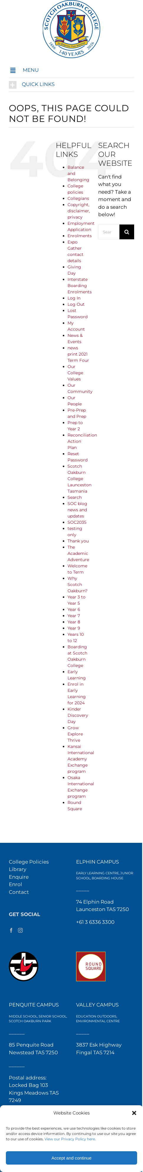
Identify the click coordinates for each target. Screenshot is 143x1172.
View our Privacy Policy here (70, 1139)
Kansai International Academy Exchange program (81, 759)
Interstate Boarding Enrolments (80, 285)
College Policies (29, 862)
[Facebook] (11, 930)
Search (75, 497)
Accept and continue (72, 1157)
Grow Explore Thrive (75, 734)
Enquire (19, 877)
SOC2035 (77, 522)
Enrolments (80, 235)
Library (17, 869)
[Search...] (108, 231)
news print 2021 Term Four (78, 354)
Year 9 (74, 628)
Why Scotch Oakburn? (78, 584)
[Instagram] (20, 930)
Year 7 (74, 615)
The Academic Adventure (78, 553)
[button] (134, 1113)
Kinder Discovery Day (78, 715)
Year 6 (74, 609)
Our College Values (75, 373)
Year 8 (74, 622)
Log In (74, 298)
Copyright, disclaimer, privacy (79, 211)
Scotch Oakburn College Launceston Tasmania (79, 479)
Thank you (78, 541)
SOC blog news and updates (77, 510)
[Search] (126, 231)
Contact (19, 892)
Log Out (76, 304)
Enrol (15, 884)
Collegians (78, 198)
